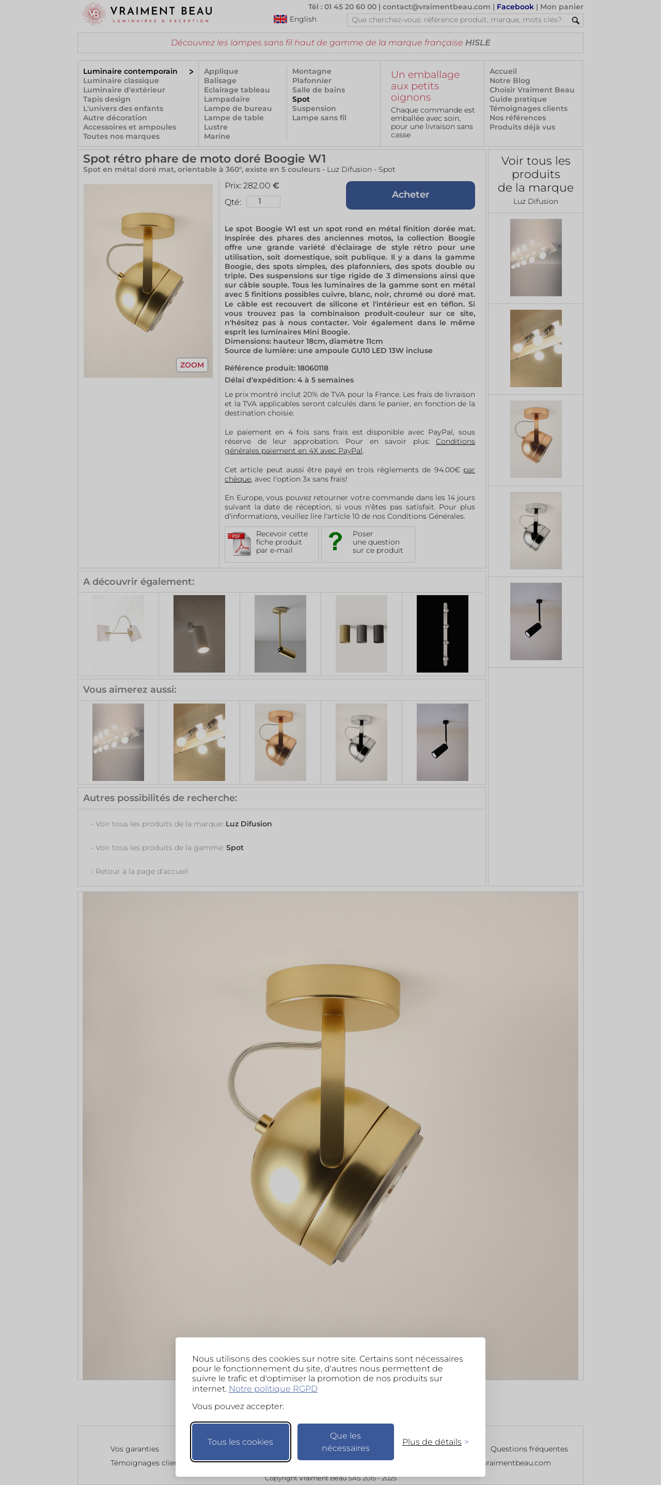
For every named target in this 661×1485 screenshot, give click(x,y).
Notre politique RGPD (273, 1389)
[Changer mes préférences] (430, 1442)
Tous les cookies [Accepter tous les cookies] (240, 1442)
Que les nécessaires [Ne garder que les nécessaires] (346, 1442)
